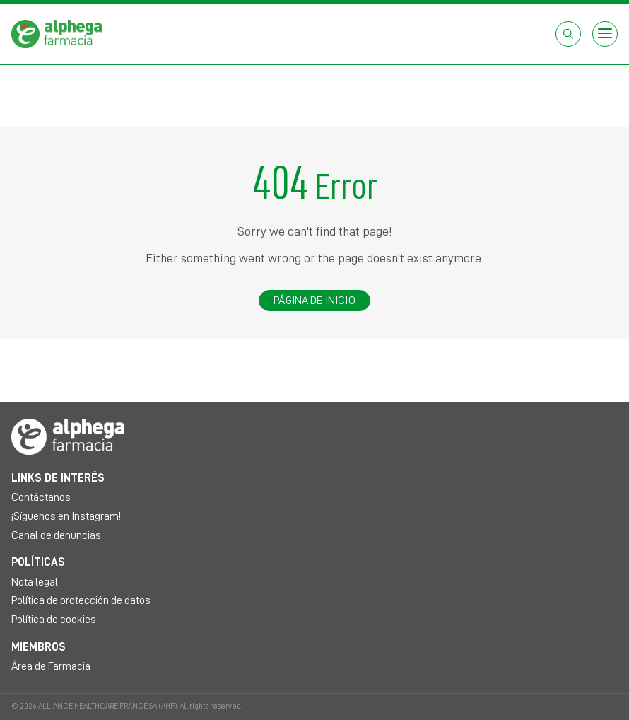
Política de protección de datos (81, 600)
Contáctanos (41, 497)
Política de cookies (53, 619)
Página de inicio (314, 300)
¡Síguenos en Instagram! (66, 516)
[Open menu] (605, 34)
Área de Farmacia (50, 666)
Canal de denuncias (56, 535)
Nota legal (34, 582)
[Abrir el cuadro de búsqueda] (568, 34)
